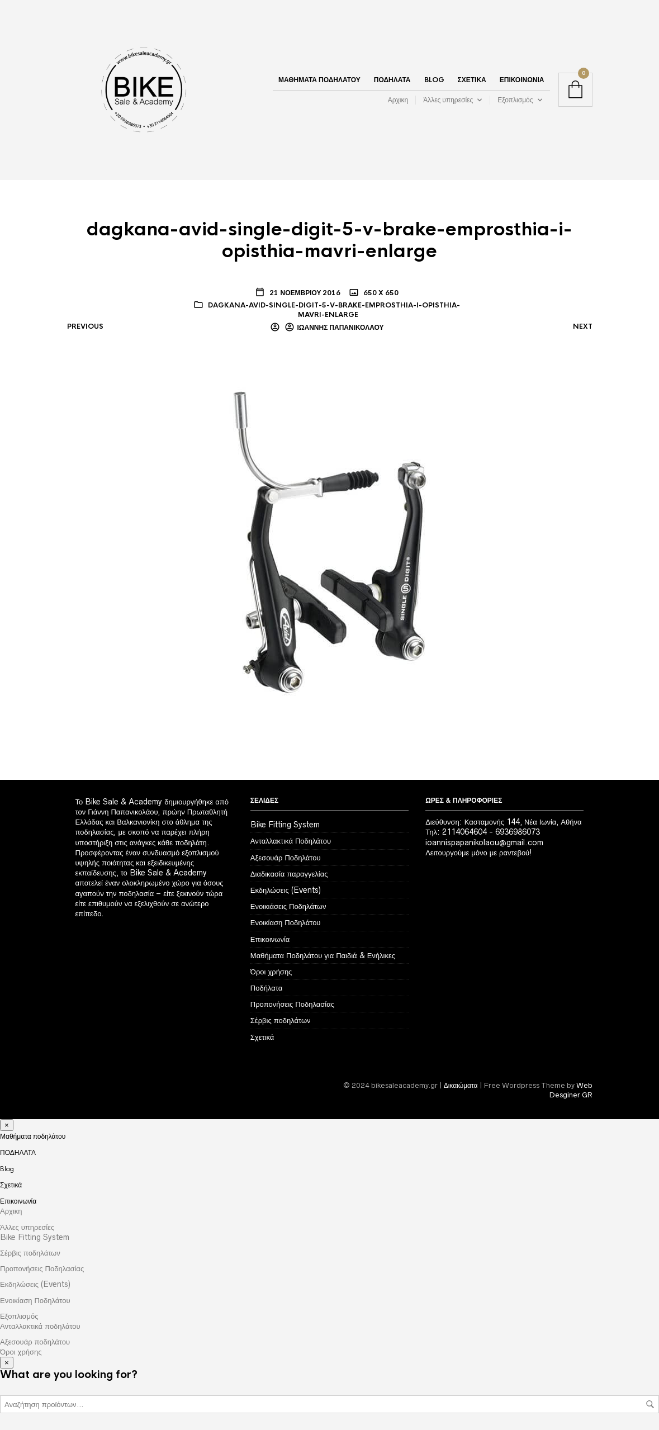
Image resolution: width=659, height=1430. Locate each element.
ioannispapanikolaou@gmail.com (484, 842)
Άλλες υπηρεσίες (448, 100)
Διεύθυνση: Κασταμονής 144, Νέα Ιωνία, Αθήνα (503, 821)
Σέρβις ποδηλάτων (280, 1020)
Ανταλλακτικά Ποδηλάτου (290, 840)
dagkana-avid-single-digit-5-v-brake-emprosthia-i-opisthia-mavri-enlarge (334, 310)
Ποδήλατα (266, 987)
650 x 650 (380, 292)
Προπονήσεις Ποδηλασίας (292, 1004)
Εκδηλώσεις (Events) (285, 890)
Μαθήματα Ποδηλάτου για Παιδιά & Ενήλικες (322, 955)
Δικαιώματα (461, 1085)
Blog (434, 79)
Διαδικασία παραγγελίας (289, 873)
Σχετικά (472, 79)
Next (582, 326)
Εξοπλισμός (515, 100)
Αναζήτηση (650, 1404)
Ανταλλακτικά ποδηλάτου (40, 1326)
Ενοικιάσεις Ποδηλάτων (288, 906)
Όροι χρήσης (271, 971)
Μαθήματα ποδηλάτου (319, 79)
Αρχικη (398, 100)
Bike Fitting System (285, 824)
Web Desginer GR (570, 1090)
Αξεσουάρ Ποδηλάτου (285, 857)
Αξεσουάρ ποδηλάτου (35, 1341)
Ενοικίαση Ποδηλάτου (285, 922)
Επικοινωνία (522, 79)
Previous (85, 326)
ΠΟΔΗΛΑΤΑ (392, 79)
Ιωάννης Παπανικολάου (340, 327)
